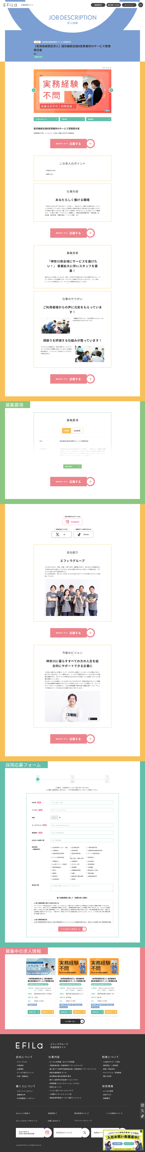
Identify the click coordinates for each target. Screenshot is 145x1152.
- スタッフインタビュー (24, 1091)
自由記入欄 (35, 885)
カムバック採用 (22, 1113)
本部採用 (51, 1113)
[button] (104, 67)
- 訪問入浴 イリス (55, 1087)
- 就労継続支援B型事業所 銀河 (59, 1076)
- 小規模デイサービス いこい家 (59, 1094)
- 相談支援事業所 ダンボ (57, 1072)
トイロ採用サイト (113, 1113)
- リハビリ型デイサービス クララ (60, 1090)
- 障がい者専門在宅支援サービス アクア (63, 1080)
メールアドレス (37, 825)
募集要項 (98, 5)
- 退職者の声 (20, 1094)
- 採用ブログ (106, 1094)
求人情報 (117, 1143)
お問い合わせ (53, 1121)
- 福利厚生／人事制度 (110, 1065)
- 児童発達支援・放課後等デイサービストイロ (65, 1065)
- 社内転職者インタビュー (25, 1098)
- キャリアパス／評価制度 (111, 1072)
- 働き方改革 (106, 1076)
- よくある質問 (107, 1091)
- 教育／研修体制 (108, 1069)
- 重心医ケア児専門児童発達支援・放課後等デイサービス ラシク (72, 1069)
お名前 (34, 802)
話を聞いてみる (114, 5)
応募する (45, 1012)
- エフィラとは (21, 1062)
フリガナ (34, 810)
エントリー (129, 5)
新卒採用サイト (80, 1113)
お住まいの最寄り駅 (38, 840)
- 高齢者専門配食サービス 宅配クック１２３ (64, 1098)
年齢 (33, 818)
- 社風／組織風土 (22, 1076)
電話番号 (34, 833)
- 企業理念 (20, 1069)
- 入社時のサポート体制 (111, 1062)
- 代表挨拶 (20, 1065)
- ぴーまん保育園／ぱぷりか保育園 (61, 1062)
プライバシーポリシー (82, 1120)
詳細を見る (32, 1012)
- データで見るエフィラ (24, 1072)
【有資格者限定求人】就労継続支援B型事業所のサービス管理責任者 (41, 979)
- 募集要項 (106, 1098)
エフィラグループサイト (25, 1121)
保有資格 (34, 847)
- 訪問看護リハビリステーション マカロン (64, 1083)
